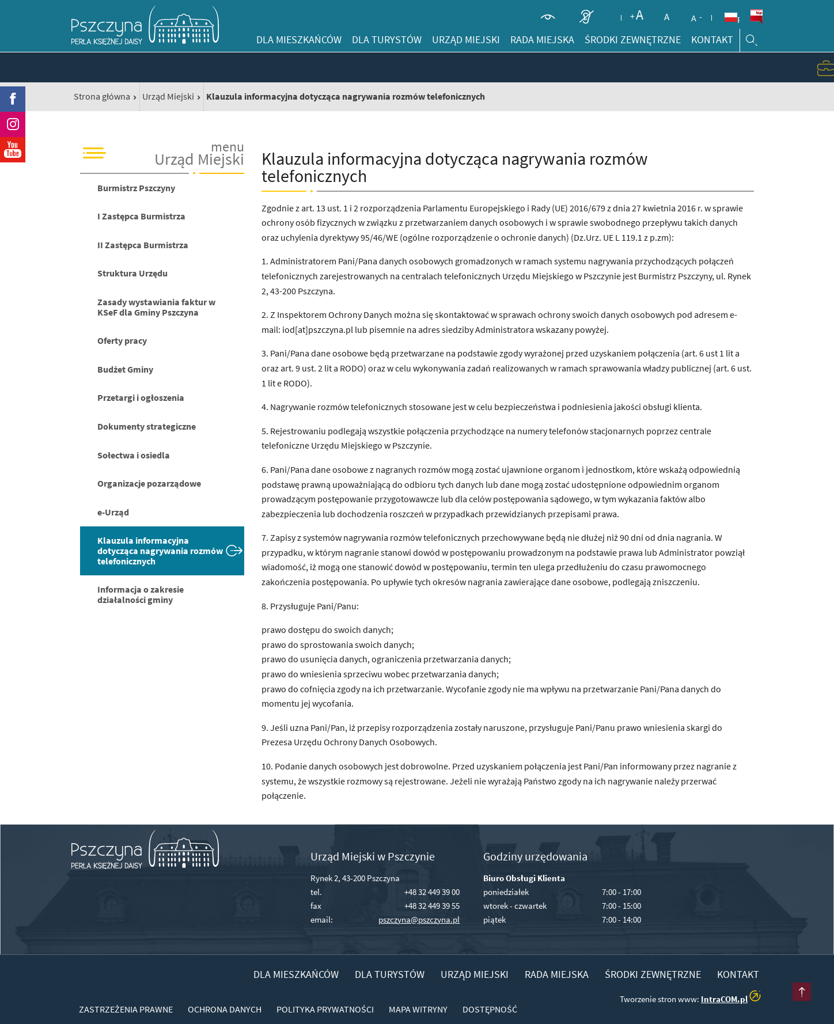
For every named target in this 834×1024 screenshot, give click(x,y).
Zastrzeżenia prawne (126, 1009)
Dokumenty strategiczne (146, 426)
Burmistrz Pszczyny (136, 188)
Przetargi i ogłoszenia (140, 397)
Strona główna (102, 96)
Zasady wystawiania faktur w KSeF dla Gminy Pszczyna (156, 307)
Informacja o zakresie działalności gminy (140, 594)
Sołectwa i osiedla (133, 455)
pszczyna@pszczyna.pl (419, 919)
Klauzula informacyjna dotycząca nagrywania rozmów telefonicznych (160, 550)
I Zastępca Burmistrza (141, 216)
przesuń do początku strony (802, 992)
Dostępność (490, 1009)
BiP (756, 16)
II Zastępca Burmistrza (142, 245)
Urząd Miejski (168, 96)
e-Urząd (113, 512)
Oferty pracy (122, 340)
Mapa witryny (418, 1009)
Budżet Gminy (125, 369)
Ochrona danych (224, 1009)
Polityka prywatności (325, 1009)
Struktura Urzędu (132, 273)
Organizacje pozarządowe (149, 483)
